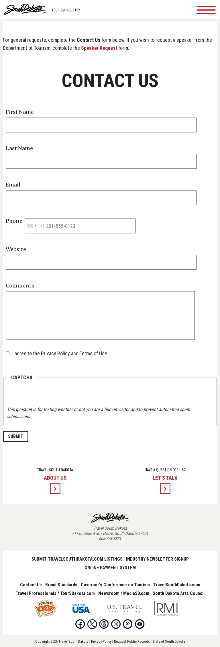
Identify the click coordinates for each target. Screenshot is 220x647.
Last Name (19, 148)
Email (13, 184)
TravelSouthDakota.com (176, 585)
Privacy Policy (101, 641)
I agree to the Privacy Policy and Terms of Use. (60, 353)
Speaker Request (99, 48)
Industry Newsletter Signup (157, 559)
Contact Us (31, 585)
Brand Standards (61, 585)
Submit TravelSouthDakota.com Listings (77, 559)
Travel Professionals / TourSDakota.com (55, 593)
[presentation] (50, 395)
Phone (14, 221)
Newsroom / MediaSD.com (123, 593)
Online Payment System (110, 567)
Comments (20, 285)
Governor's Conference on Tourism (115, 585)
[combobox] (31, 226)
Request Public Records (132, 641)
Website (16, 249)
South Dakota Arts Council (179, 593)
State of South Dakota (168, 641)
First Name (20, 112)
